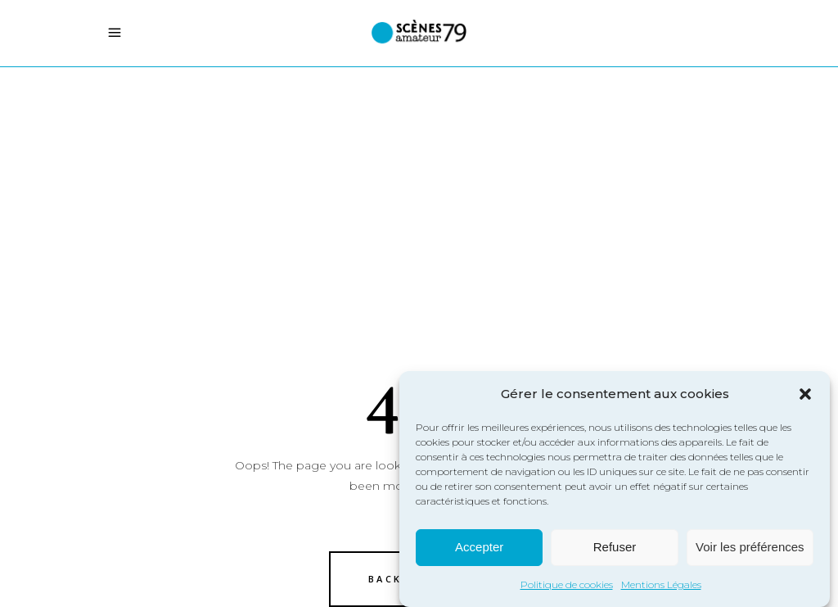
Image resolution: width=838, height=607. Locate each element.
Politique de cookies (566, 586)
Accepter (479, 549)
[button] (805, 395)
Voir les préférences (750, 549)
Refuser (615, 549)
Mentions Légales (661, 586)
